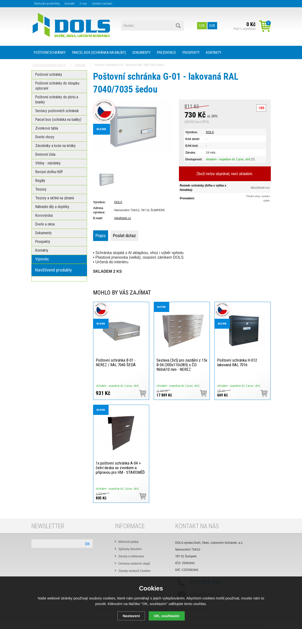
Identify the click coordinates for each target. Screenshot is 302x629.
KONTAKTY (213, 52)
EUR (212, 25)
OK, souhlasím (166, 616)
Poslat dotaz (124, 235)
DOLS (210, 132)
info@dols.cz (122, 218)
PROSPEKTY (191, 52)
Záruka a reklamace (131, 556)
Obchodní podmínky (47, 3)
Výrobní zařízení (102, 3)
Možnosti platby (128, 542)
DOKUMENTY (141, 52)
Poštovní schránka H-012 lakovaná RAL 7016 (237, 362)
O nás (83, 3)
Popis (101, 235)
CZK (202, 25)
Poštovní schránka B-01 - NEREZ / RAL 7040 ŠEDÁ (116, 362)
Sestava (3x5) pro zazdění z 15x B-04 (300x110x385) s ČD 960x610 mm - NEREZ (181, 365)
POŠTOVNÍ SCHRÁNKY (50, 52)
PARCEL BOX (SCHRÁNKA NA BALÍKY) (99, 52)
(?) (253, 159)
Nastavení (131, 616)
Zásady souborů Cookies (134, 571)
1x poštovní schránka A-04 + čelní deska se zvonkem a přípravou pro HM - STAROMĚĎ (120, 468)
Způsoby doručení (130, 549)
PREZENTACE (166, 52)
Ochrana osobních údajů (134, 563)
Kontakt (70, 3)
